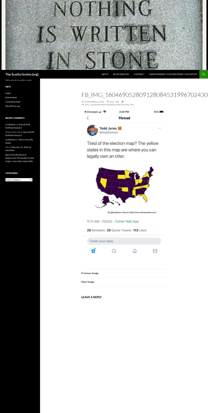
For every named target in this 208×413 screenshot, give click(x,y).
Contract (139, 74)
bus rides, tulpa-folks (23, 161)
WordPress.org (12, 106)
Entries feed (11, 97)
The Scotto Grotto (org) (21, 74)
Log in (8, 93)
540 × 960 (114, 101)
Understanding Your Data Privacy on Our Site (173, 74)
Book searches (121, 74)
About (105, 74)
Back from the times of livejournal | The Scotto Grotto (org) (19, 158)
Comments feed (12, 101)
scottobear (10, 124)
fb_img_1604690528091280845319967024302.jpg (107, 104)
